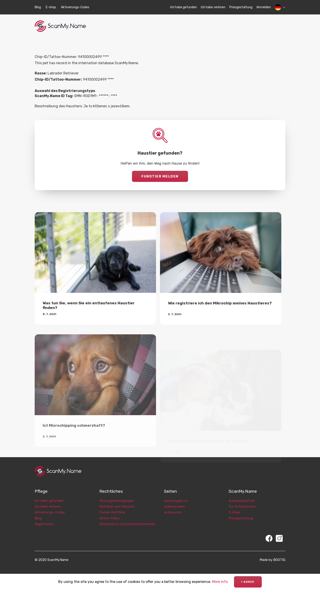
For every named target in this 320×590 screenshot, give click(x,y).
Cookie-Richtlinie (112, 508)
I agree (247, 581)
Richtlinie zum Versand (116, 502)
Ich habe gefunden (183, 7)
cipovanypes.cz (176, 496)
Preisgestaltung (240, 7)
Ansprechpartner (242, 496)
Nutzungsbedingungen (116, 496)
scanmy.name (174, 502)
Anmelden (263, 7)
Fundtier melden (160, 176)
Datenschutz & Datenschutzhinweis (127, 519)
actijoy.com (173, 508)
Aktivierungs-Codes (75, 7)
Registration (44, 519)
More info (220, 582)
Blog (38, 7)
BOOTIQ (279, 555)
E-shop (51, 7)
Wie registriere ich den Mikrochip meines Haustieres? (220, 319)
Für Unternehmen (242, 502)
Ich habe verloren (213, 7)
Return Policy (109, 514)
